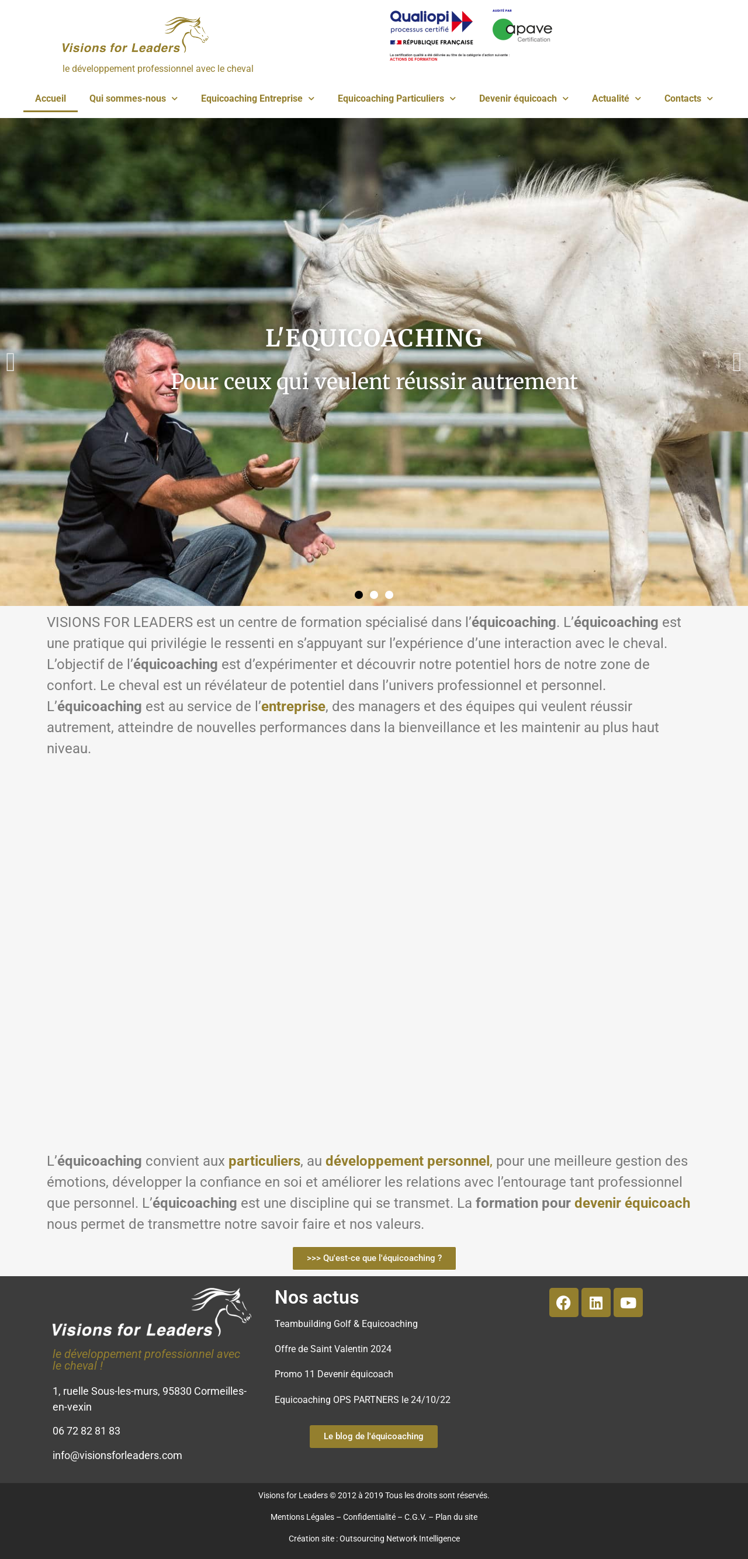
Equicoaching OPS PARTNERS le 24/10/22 (363, 1399)
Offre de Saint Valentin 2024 (333, 1348)
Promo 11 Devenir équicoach (334, 1374)
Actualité (616, 98)
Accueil (50, 98)
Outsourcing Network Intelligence (400, 1538)
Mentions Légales (302, 1517)
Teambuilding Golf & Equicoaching (346, 1323)
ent (271, 706)
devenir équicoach (632, 1203)
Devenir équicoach (524, 98)
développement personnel (407, 1161)
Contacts (688, 98)
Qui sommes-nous (133, 98)
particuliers (264, 1161)
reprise (303, 706)
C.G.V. (415, 1517)
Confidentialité (369, 1517)
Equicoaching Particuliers (397, 98)
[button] (11, 362)
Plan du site (456, 1517)
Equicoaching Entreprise (257, 98)
